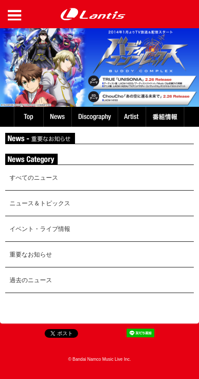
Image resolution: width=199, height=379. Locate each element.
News (57, 117)
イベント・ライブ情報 (40, 228)
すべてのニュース (34, 177)
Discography (95, 117)
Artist (133, 117)
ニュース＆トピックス (40, 203)
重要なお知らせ (31, 254)
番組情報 (166, 117)
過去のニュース (31, 280)
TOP (28, 117)
